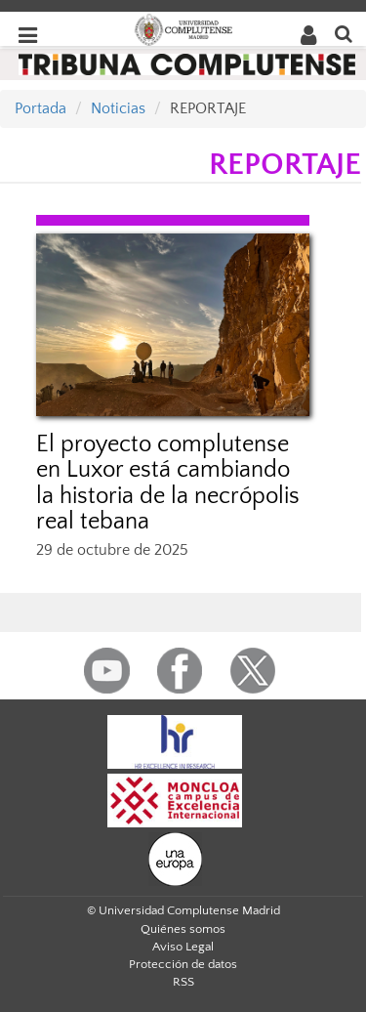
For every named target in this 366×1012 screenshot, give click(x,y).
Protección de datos (183, 964)
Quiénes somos (183, 929)
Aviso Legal (183, 946)
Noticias (118, 108)
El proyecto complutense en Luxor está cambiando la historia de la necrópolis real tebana (168, 483)
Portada (40, 108)
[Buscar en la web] (343, 33)
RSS (183, 982)
